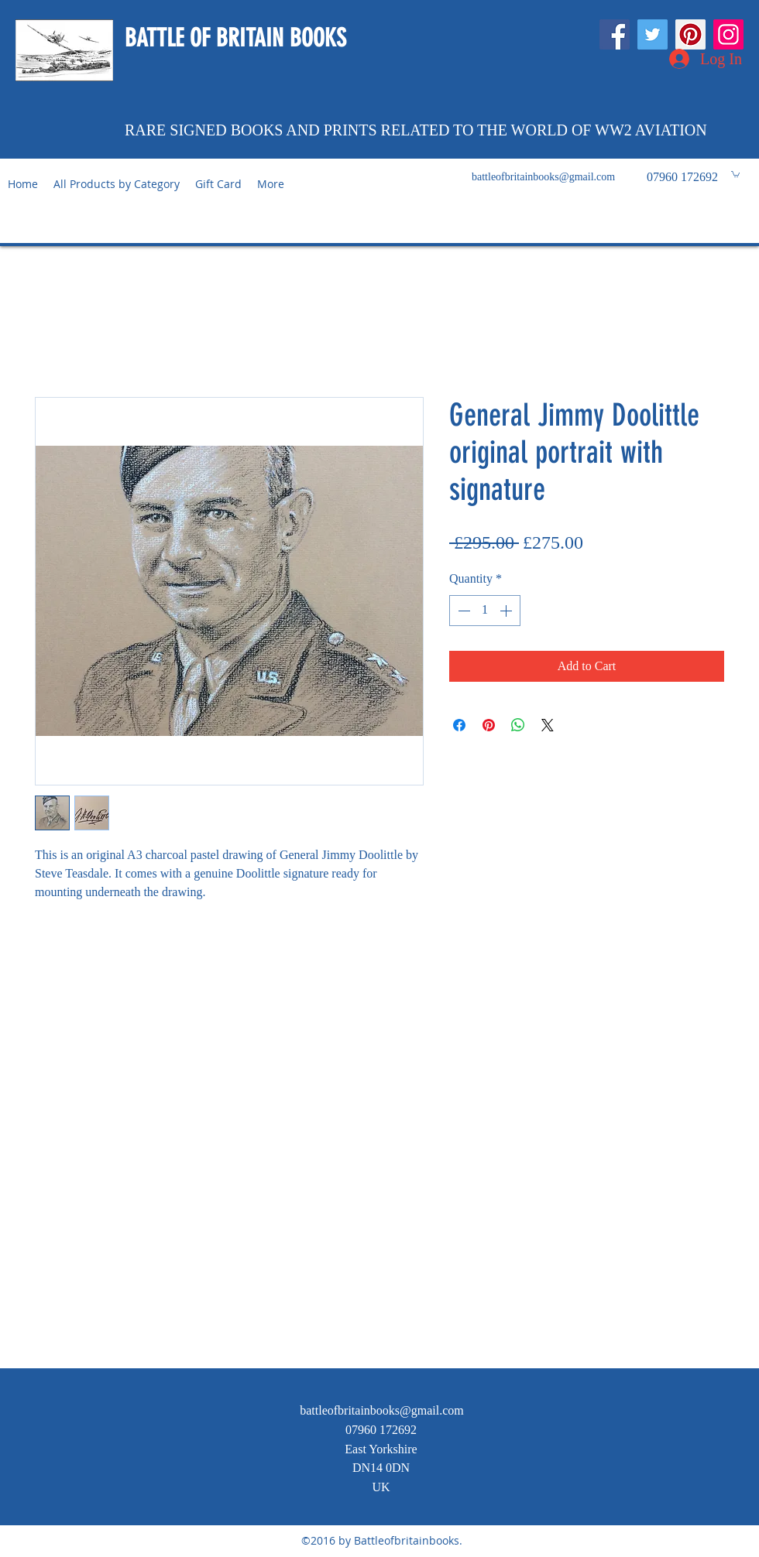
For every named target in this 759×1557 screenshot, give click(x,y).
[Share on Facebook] (459, 725)
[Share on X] (547, 725)
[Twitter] (652, 34)
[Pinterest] (690, 34)
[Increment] (507, 610)
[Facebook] (614, 34)
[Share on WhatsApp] (518, 725)
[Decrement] (462, 610)
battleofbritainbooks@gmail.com (543, 177)
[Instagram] (728, 34)
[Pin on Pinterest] (488, 725)
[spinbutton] (484, 610)
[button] (735, 173)
